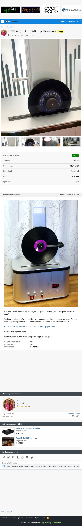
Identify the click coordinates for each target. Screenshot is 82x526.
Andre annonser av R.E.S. (12, 424)
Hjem (43, 518)
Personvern (29, 518)
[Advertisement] (41, 371)
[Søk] (80, 21)
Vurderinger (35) (74, 414)
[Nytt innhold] (77, 21)
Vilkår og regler (17, 518)
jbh (77, 182)
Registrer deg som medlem (51, 523)
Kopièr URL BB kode (9, 463)
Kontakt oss (5, 518)
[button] (2, 21)
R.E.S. (12, 35)
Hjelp (37, 518)
